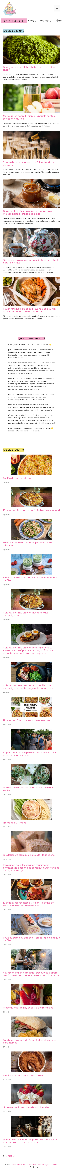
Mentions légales (44, 1164)
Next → (14, 1156)
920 (9, 1156)
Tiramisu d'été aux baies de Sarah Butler (26, 1107)
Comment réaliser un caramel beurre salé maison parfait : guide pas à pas (27, 212)
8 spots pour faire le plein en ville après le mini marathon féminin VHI (29, 754)
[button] (51, 8)
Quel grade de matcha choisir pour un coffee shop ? (29, 68)
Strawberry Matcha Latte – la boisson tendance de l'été (30, 579)
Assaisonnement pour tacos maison (23, 1075)
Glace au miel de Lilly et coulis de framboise (28, 1007)
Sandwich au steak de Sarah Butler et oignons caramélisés (29, 1041)
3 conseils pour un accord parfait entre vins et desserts (29, 164)
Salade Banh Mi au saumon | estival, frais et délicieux (28, 544)
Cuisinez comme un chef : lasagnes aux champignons (25, 614)
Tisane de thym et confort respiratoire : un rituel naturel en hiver (30, 261)
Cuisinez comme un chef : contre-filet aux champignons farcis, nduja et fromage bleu (28, 687)
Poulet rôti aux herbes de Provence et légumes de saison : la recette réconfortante (29, 310)
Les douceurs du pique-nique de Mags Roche (29, 855)
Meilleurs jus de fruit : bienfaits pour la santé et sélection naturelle (29, 117)
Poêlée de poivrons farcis (17, 478)
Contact (54, 1164)
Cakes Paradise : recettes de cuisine (23, 1164)
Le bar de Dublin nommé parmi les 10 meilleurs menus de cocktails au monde (30, 1141)
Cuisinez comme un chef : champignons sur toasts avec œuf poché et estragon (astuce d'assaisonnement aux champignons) (28, 650)
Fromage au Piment (14, 822)
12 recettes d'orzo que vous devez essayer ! (27, 720)
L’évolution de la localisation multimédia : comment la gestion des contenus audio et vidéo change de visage (31, 867)
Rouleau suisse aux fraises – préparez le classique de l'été (31, 939)
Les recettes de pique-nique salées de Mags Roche (28, 789)
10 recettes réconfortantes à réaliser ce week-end (31, 510)
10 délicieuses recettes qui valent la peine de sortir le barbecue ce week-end (28, 904)
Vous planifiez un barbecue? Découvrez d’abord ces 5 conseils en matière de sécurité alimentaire (31, 974)
